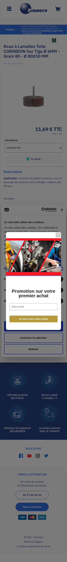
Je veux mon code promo (33, 319)
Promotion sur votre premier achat (33, 293)
